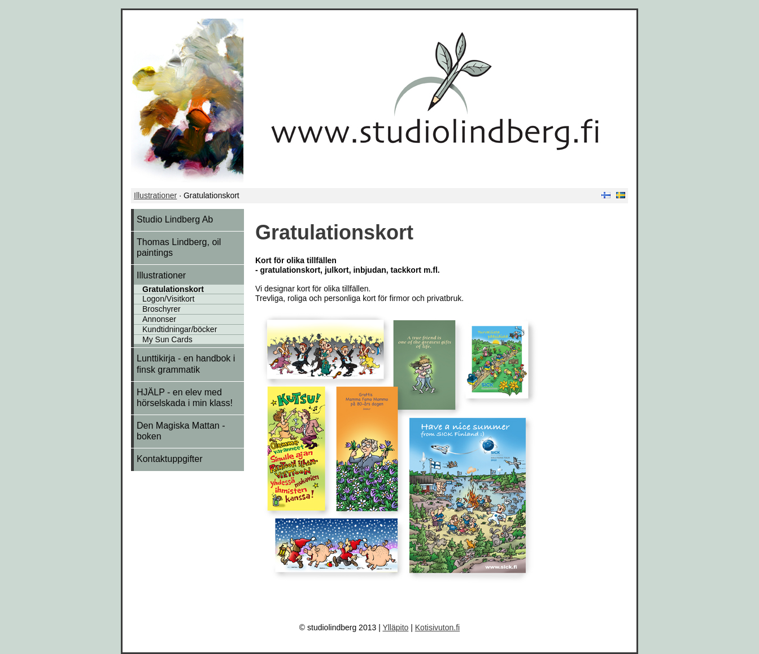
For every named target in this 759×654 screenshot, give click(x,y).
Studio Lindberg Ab (175, 219)
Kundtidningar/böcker (179, 329)
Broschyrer (161, 308)
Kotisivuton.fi (437, 627)
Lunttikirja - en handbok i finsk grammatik (186, 364)
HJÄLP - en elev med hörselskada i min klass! (185, 397)
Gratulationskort (173, 289)
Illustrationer (155, 195)
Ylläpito (395, 627)
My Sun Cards (167, 339)
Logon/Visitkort (168, 298)
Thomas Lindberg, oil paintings (179, 247)
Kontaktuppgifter (170, 459)
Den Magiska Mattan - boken (181, 431)
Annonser (159, 319)
